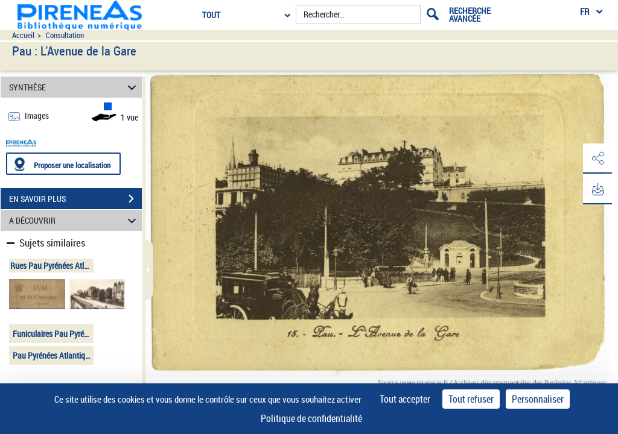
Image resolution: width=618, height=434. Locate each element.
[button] (597, 158)
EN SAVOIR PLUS (75, 198)
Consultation (65, 35)
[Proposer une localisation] (63, 164)
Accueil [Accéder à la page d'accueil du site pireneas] (23, 35)
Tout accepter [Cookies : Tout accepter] (405, 399)
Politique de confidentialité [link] (311, 418)
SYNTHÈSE (74, 87)
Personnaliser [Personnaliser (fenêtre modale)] (538, 399)
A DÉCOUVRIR (74, 220)
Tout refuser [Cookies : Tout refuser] (471, 399)
